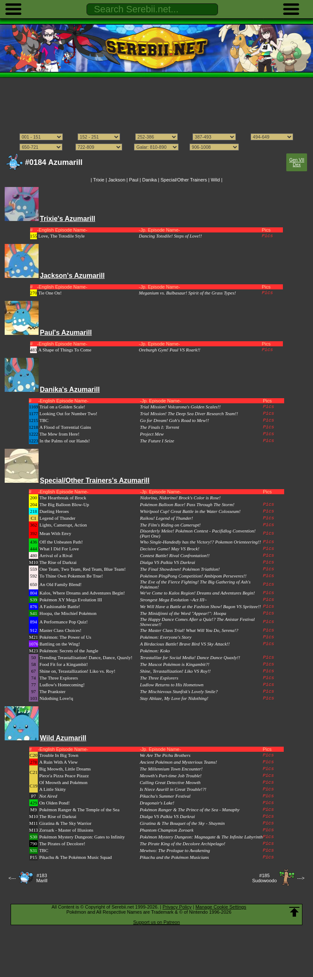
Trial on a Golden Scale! (62, 406)
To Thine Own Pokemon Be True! (71, 575)
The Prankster (52, 691)
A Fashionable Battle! (59, 606)
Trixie (98, 179)
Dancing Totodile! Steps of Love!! (170, 235)
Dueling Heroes (54, 511)
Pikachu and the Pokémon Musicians (174, 857)
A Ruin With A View (58, 762)
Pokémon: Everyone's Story (165, 637)
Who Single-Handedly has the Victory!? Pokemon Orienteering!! (200, 541)
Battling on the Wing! (59, 643)
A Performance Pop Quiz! (63, 621)
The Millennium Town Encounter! (171, 768)
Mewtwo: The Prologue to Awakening (175, 850)
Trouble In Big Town (58, 755)
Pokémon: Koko (155, 650)
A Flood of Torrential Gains (65, 427)
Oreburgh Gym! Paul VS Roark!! (169, 349)
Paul (133, 179)
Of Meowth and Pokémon (63, 782)
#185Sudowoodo (264, 878)
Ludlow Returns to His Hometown (172, 684)
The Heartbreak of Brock (62, 497)
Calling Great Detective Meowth (170, 782)
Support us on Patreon (156, 922)
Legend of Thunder (57, 518)
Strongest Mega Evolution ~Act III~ (173, 599)
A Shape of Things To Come (64, 349)
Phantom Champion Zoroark (166, 830)
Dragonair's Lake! (157, 802)
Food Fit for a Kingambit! (63, 664)
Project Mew (152, 433)
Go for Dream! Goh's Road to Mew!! (174, 420)
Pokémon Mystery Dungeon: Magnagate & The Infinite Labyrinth (201, 836)
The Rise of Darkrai (58, 562)
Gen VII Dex (296, 162)
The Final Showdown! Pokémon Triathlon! (180, 569)
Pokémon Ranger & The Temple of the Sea (79, 809)
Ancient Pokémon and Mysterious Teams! (178, 762)
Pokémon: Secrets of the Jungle (68, 650)
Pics (267, 235)
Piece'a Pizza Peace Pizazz (64, 775)
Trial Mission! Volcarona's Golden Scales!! (180, 406)
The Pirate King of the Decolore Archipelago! (182, 843)
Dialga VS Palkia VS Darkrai (167, 562)
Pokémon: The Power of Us (65, 637)
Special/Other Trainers (184, 179)
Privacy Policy (176, 906)
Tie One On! (49, 292)
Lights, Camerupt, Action (63, 524)
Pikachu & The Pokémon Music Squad (75, 857)
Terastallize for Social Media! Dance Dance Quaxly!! (190, 657)
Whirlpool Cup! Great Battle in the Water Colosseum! (190, 511)
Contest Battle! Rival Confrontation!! (175, 555)
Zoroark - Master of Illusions (66, 830)
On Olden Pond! (54, 802)
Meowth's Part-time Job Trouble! (170, 775)
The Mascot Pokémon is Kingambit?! (175, 664)
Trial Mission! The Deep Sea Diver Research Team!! (189, 413)
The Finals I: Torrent (159, 427)
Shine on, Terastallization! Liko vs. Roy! (77, 671)
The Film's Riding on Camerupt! (170, 524)
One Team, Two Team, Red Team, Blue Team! (82, 569)
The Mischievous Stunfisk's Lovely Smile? (179, 691)
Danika (149, 179)
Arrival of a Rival (56, 555)
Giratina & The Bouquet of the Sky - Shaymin (182, 823)
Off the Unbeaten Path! (61, 541)
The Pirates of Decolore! (62, 843)
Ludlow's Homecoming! (62, 684)
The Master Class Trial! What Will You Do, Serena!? (189, 630)
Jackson (116, 179)
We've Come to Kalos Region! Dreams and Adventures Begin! (197, 592)
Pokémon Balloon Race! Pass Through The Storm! (187, 504)
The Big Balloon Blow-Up (64, 504)
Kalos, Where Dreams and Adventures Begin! (82, 592)
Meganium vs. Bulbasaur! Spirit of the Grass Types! (187, 292)
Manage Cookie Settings (221, 906)
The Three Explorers (58, 677)
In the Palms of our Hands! (64, 440)
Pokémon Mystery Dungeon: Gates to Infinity (82, 836)
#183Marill (41, 878)
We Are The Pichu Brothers (165, 755)
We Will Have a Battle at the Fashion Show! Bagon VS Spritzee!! (200, 606)
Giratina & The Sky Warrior (65, 823)
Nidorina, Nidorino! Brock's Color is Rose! (180, 497)
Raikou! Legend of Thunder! (166, 518)
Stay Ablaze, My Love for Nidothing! (174, 698)
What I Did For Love (59, 548)
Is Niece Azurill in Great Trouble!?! (173, 789)
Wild (215, 179)
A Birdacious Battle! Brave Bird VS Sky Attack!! (185, 643)
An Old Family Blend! (60, 584)
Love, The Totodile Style (61, 235)
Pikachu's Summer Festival (165, 796)
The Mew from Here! (59, 433)
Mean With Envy (55, 533)
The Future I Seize (157, 440)
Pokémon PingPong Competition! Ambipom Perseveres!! (193, 575)
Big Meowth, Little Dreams (65, 768)
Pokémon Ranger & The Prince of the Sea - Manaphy (190, 809)
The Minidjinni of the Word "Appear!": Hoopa (183, 613)
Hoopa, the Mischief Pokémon (67, 613)
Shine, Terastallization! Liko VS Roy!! (175, 671)
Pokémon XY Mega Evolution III (70, 599)
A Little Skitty (52, 789)
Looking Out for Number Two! (68, 413)
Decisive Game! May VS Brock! (169, 548)
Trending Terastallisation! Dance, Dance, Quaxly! (85, 657)
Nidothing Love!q (56, 698)
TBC (43, 420)
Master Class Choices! (60, 630)
